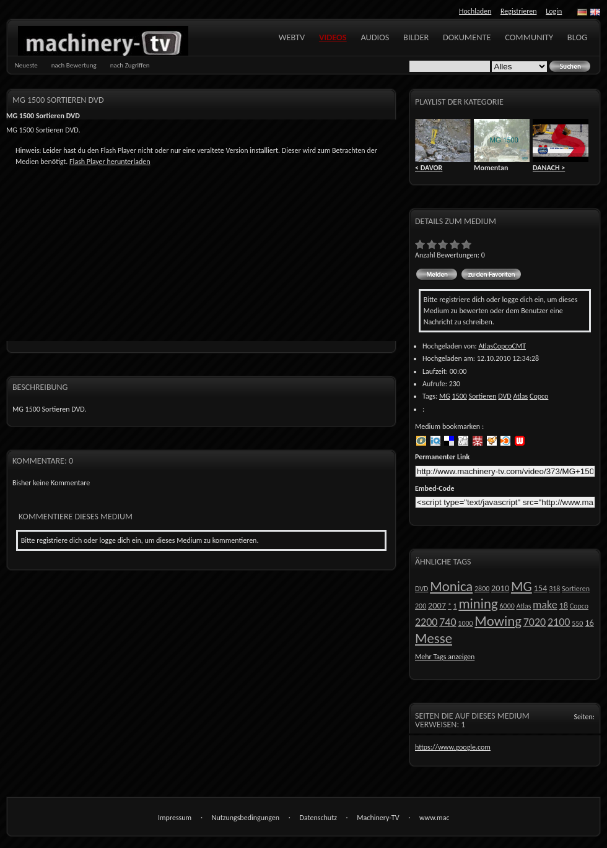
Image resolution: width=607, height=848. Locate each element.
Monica (451, 586)
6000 (506, 606)
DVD (504, 396)
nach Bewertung (74, 65)
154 (541, 588)
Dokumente (467, 37)
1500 (459, 396)
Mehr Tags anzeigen (444, 656)
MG (444, 396)
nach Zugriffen (130, 65)
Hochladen (475, 11)
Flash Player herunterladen (109, 161)
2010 (500, 588)
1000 (465, 623)
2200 (426, 622)
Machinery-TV (378, 817)
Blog (577, 37)
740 (447, 622)
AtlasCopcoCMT (502, 346)
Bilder (416, 37)
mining (477, 603)
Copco (539, 396)
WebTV (292, 37)
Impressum (174, 817)
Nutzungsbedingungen (245, 817)
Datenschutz (318, 817)
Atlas (520, 396)
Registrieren (518, 11)
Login (554, 11)
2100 (559, 622)
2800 (481, 588)
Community (529, 37)
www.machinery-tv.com (434, 818)
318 (554, 588)
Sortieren (483, 396)
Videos (333, 37)
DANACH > (549, 167)
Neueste (26, 65)
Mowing (498, 621)
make (545, 605)
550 (577, 623)
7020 (534, 622)
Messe (433, 638)
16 (589, 622)
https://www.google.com (453, 747)
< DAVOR (428, 167)
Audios (374, 37)
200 (420, 606)
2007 (437, 605)
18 (563, 605)
